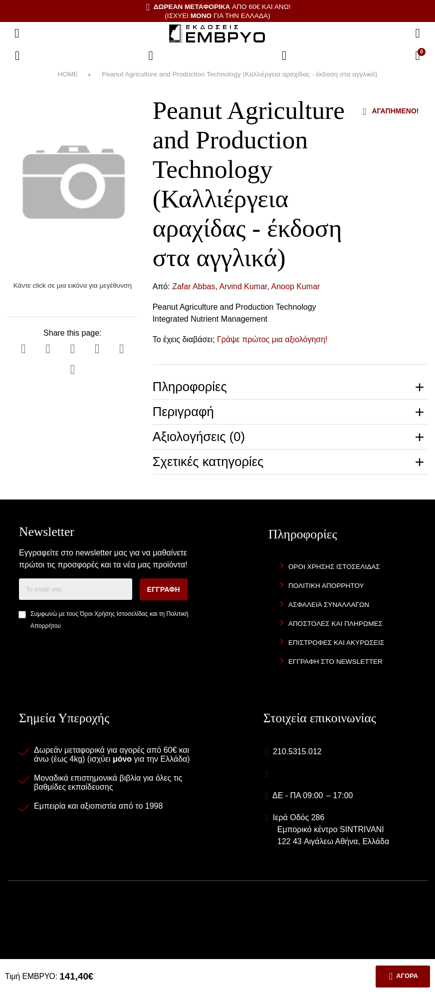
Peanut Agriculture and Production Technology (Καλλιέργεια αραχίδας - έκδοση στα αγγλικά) (239, 74)
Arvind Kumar (243, 286)
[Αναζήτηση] (418, 33)
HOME (68, 74)
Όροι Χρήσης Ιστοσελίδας (114, 613)
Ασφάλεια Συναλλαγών (328, 604)
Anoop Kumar (295, 286)
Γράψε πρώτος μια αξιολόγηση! (272, 339)
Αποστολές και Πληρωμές (335, 623)
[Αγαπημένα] (151, 56)
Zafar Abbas (193, 286)
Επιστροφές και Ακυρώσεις (336, 642)
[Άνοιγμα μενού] (16, 33)
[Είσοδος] (284, 56)
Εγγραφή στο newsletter (335, 661)
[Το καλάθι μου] (418, 56)
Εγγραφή (163, 589)
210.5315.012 (297, 751)
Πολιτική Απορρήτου (326, 585)
